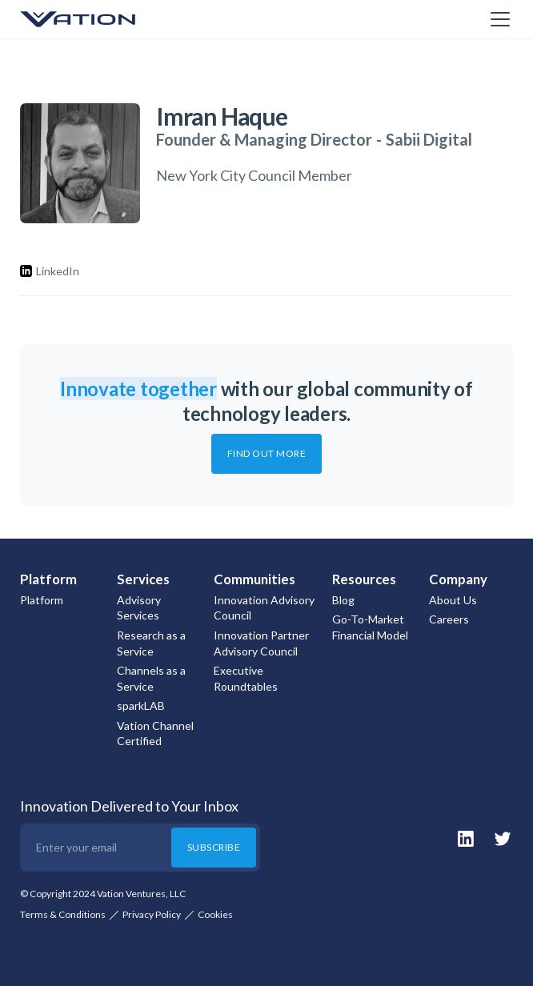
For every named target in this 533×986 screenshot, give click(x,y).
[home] (100, 19)
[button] (497, 19)
